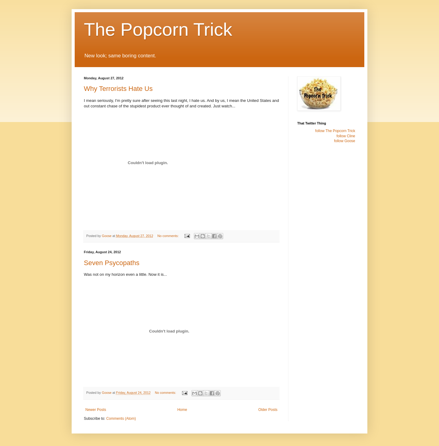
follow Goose (344, 141)
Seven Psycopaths (111, 263)
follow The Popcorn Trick (335, 131)
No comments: (168, 236)
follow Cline (346, 136)
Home (182, 410)
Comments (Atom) (121, 418)
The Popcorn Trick (158, 29)
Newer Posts (95, 410)
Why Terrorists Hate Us (118, 88)
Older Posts (267, 410)
